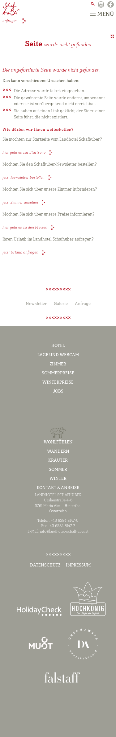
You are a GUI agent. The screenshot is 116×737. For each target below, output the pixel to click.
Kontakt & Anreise (58, 488)
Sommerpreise (58, 373)
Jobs (58, 391)
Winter (58, 478)
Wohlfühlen (58, 442)
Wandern (58, 451)
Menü (102, 14)
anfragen (10, 21)
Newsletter (36, 304)
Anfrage (83, 304)
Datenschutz (45, 565)
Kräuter (58, 460)
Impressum (78, 565)
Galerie (61, 304)
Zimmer (58, 364)
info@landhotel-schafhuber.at (64, 531)
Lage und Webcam (58, 355)
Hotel (58, 346)
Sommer (58, 469)
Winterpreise (58, 382)
